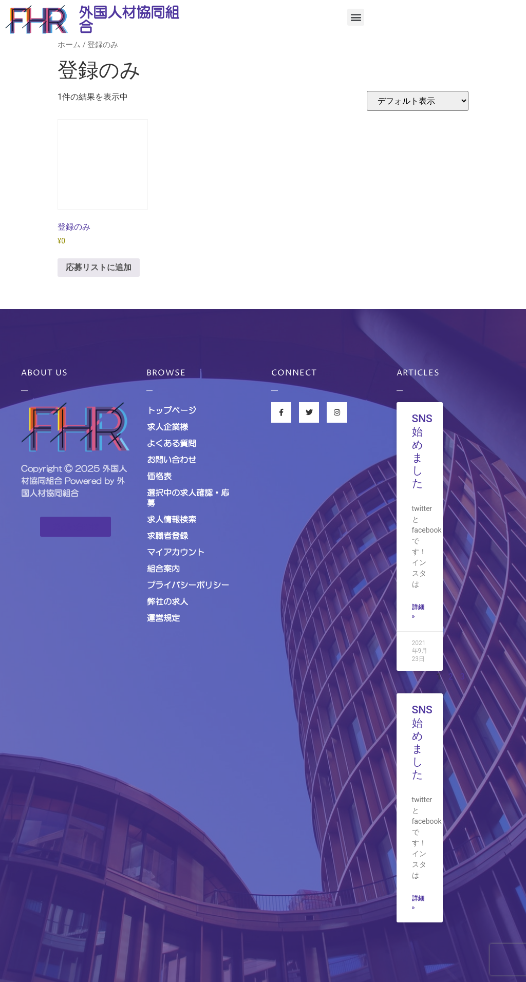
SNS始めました (422, 450)
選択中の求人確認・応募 (188, 497)
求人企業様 (167, 427)
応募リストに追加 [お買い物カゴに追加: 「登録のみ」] (99, 267)
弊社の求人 (167, 601)
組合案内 (163, 568)
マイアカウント (175, 552)
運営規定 (163, 618)
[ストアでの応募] (417, 101)
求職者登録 (167, 536)
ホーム (69, 44)
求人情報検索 (171, 519)
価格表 (159, 476)
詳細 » (418, 611)
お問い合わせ (171, 460)
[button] (355, 17)
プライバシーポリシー (188, 585)
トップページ (171, 410)
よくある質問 (171, 443)
